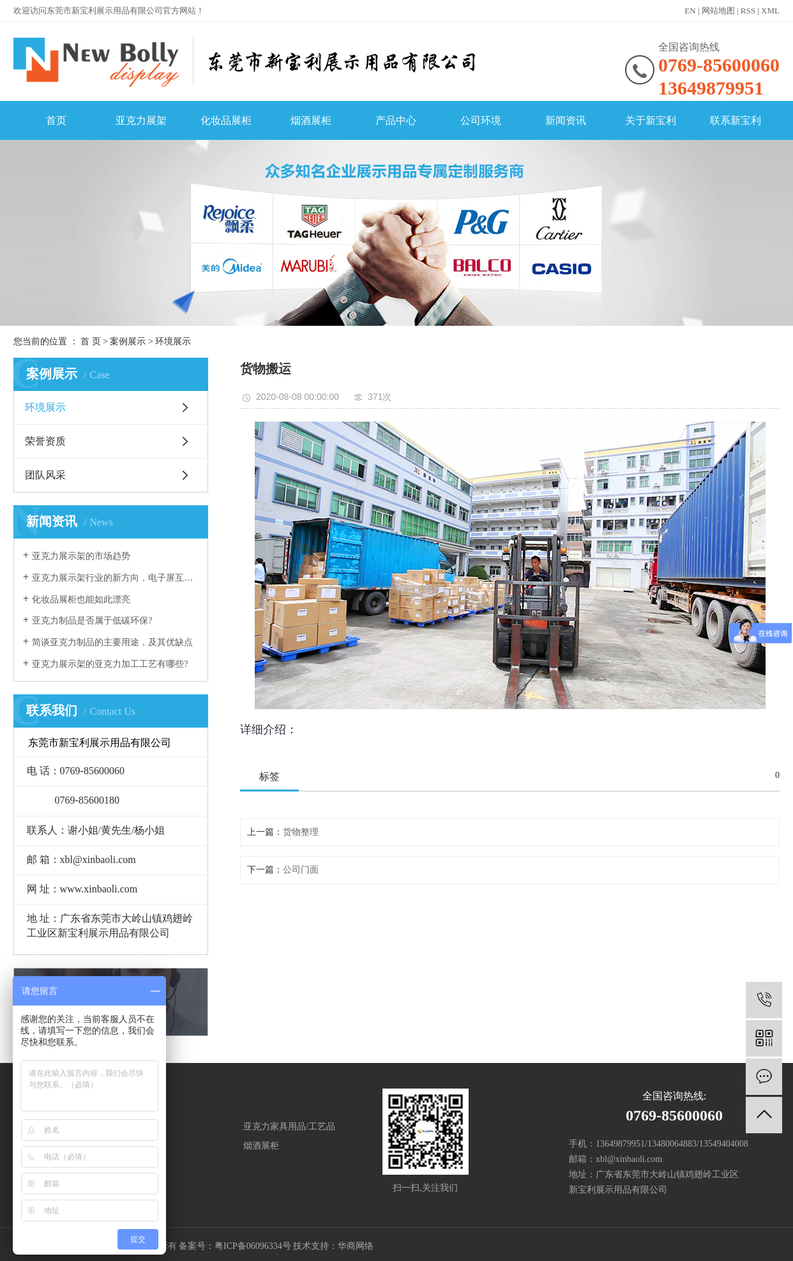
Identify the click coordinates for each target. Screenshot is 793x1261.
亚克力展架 (141, 120)
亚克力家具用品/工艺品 (289, 1126)
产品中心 (395, 120)
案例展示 (128, 341)
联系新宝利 (735, 120)
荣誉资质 (45, 441)
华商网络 (356, 1246)
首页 (56, 120)
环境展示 (173, 341)
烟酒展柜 (311, 120)
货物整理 (301, 832)
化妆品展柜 (226, 120)
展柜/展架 (128, 1126)
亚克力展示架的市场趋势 (81, 556)
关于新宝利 (650, 120)
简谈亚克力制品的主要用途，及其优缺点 (112, 642)
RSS (748, 10)
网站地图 (718, 10)
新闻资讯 (565, 120)
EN (689, 10)
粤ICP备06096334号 (253, 1246)
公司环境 (480, 120)
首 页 (90, 341)
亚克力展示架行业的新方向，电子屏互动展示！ (115, 578)
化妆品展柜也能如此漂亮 (81, 599)
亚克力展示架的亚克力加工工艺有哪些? (110, 664)
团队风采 (45, 475)
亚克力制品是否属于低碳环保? (92, 620)
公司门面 (301, 870)
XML (770, 10)
